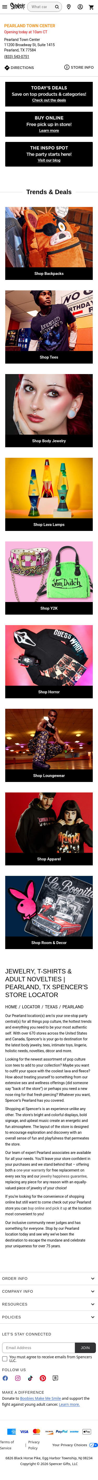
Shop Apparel (49, 859)
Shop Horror (49, 692)
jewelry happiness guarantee (64, 1176)
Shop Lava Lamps (49, 524)
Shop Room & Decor (49, 942)
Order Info (49, 1278)
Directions (22, 68)
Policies (49, 1317)
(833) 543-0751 (16, 57)
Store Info (82, 67)
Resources (49, 1304)
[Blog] (55, 1378)
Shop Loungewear (49, 775)
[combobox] (44, 7)
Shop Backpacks (49, 273)
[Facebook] (5, 1378)
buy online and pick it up (47, 1208)
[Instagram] (18, 1378)
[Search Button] (57, 7)
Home (11, 1006)
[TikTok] (30, 1378)
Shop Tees (49, 357)
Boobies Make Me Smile (40, 1398)
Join (85, 1348)
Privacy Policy (33, 1445)
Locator (31, 1006)
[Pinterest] (43, 1378)
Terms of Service (7, 1445)
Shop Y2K (49, 608)
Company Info (49, 1291)
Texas (51, 1006)
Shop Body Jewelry (49, 441)
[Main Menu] (4, 7)
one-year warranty (30, 1170)
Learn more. (69, 1404)
